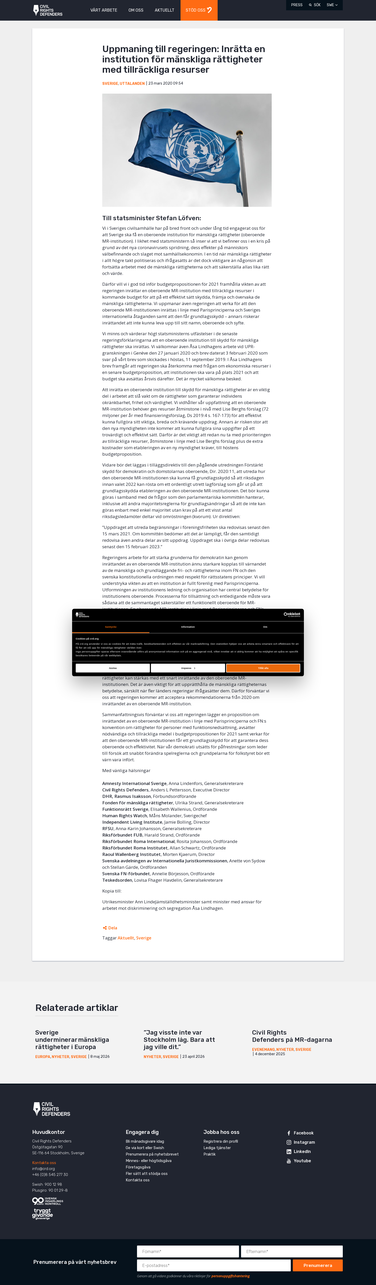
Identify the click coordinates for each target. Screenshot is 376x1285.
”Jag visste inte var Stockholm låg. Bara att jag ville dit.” (179, 1040)
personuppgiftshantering (230, 1276)
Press (297, 5)
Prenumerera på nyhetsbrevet (152, 1154)
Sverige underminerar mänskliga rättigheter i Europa (72, 1040)
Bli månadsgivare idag (145, 1141)
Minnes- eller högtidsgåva (149, 1160)
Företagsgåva (138, 1167)
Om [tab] (265, 627)
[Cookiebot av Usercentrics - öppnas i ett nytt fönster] (277, 614)
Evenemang (263, 1049)
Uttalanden (132, 83)
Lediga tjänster (217, 1147)
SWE (330, 5)
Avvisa (113, 668)
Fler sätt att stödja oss (147, 1173)
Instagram (304, 1142)
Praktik (209, 1154)
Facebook (304, 1133)
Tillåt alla (263, 668)
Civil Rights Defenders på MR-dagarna (293, 1036)
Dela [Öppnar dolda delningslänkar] (112, 928)
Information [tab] (188, 627)
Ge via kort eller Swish (145, 1147)
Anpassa (188, 668)
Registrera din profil (220, 1141)
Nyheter (60, 1057)
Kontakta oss (44, 1162)
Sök (317, 5)
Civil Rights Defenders (47, 10)
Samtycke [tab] (111, 627)
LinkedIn (302, 1151)
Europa (42, 1057)
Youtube (302, 1160)
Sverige (110, 83)
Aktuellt (126, 938)
